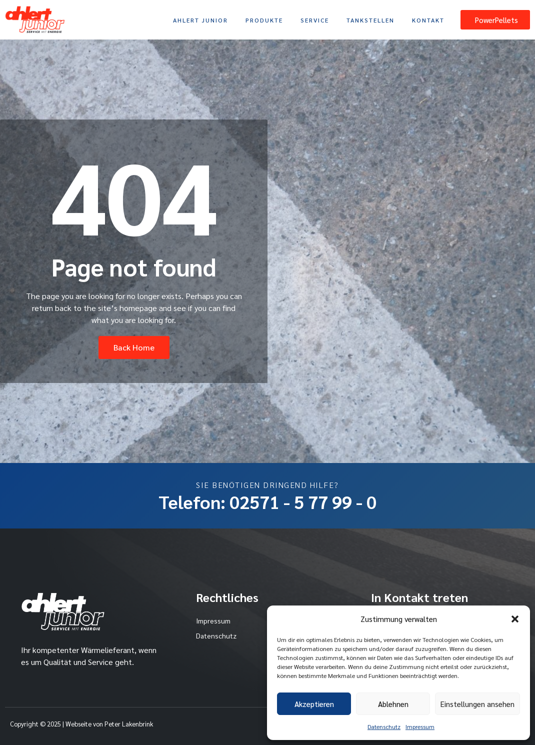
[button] (515, 619)
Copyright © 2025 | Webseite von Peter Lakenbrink (81, 724)
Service (314, 20)
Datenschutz (384, 726)
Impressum (420, 726)
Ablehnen (393, 703)
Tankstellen (370, 20)
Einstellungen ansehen (477, 703)
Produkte (264, 20)
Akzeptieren (314, 703)
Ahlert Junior (200, 20)
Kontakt (428, 20)
